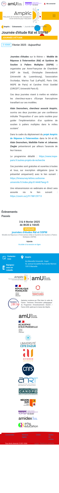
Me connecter (51, 4)
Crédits (38, 435)
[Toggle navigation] (54, 15)
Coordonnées (9, 435)
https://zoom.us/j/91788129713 (26, 196)
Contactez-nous (11, 257)
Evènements (17, 27)
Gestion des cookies (51, 437)
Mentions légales (25, 436)
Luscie (36, 443)
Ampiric (7, 27)
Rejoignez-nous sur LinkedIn (10, 267)
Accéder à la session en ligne (29, 244)
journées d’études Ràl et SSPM (29, 232)
